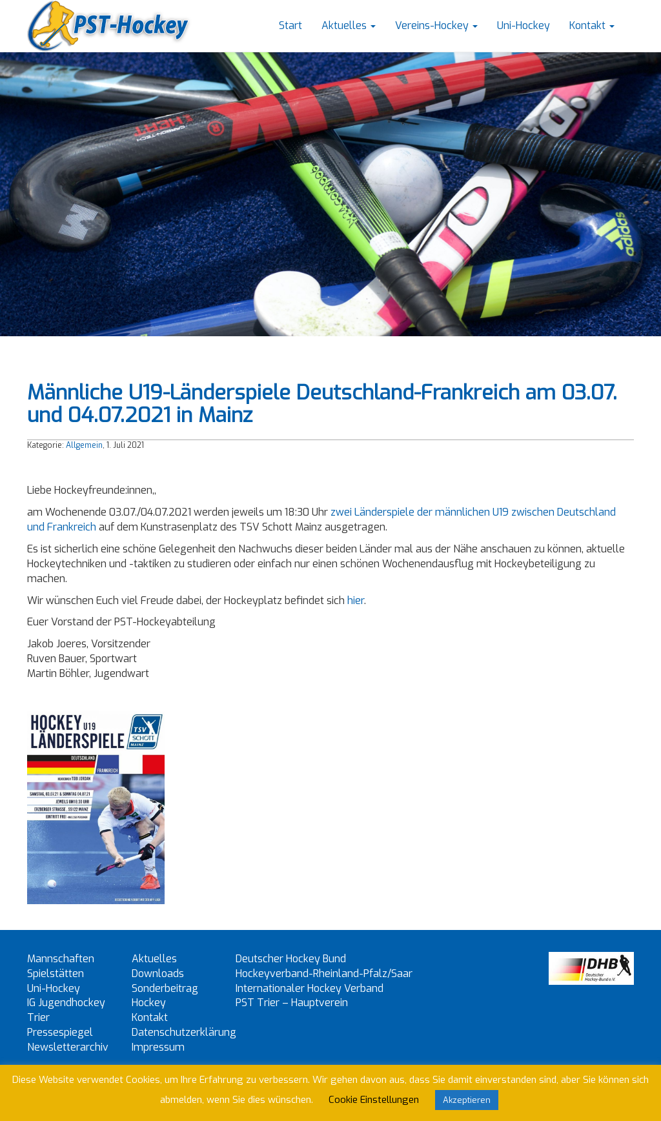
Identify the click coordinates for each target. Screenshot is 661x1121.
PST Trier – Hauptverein (292, 1002)
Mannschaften (60, 958)
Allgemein (84, 445)
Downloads (158, 973)
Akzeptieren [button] (467, 1100)
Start (290, 25)
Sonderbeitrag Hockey (165, 996)
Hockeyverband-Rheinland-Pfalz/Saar (324, 973)
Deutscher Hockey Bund (291, 958)
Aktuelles (348, 25)
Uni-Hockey (523, 25)
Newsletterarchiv (67, 1047)
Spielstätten (55, 973)
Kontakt (592, 25)
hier (355, 600)
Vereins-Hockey (436, 25)
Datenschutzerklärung (184, 1032)
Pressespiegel (60, 1032)
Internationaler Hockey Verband (309, 988)
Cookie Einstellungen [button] (374, 1099)
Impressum (158, 1047)
